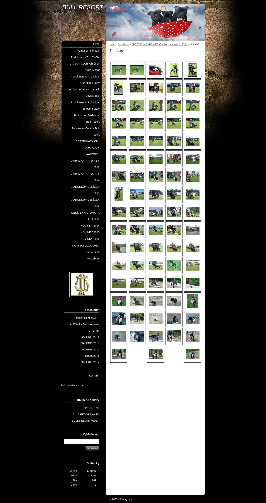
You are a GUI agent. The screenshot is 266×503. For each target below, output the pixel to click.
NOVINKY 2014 (90, 225)
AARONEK (93, 154)
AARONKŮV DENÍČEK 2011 (85, 190)
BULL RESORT (82, 7)
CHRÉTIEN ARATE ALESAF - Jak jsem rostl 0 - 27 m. (160, 44)
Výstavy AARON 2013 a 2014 (85, 177)
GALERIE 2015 (90, 343)
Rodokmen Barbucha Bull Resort (87, 118)
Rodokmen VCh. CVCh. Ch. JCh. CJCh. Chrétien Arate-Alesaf (85, 63)
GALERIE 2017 (90, 362)
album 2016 (92, 355)
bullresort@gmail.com (72, 385)
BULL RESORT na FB (86, 414)
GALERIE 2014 (90, 336)
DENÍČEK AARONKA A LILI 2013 (85, 215)
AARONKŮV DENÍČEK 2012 (85, 202)
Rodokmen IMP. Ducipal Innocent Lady (85, 105)
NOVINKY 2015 (90, 232)
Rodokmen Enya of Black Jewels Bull (84, 92)
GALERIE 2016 (90, 349)
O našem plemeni (89, 50)
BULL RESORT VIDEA (85, 420)
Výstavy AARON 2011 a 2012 (85, 164)
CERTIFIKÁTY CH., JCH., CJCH (88, 144)
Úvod (112, 44)
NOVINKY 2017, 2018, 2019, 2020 (86, 248)
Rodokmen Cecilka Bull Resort (85, 131)
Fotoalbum (123, 44)
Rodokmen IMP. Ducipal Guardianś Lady (85, 79)
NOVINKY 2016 (90, 238)
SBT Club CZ (91, 408)
